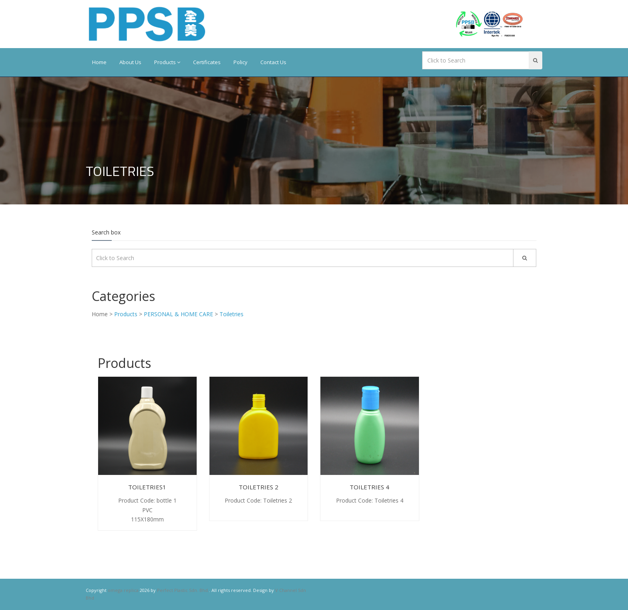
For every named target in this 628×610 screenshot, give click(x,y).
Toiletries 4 (369, 487)
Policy (240, 62)
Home (99, 62)
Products (167, 62)
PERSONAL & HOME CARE (178, 314)
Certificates (207, 62)
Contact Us (273, 62)
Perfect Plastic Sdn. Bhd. (183, 590)
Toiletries (231, 314)
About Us (130, 62)
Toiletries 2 (258, 487)
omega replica (123, 590)
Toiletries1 (147, 487)
